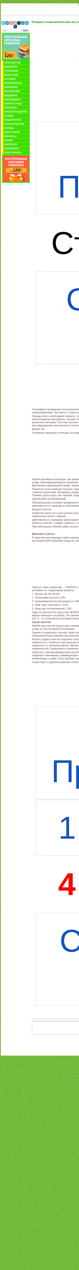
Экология (10, 144)
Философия (12, 132)
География (11, 71)
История (9, 79)
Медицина (11, 95)
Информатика (13, 83)
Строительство (14, 124)
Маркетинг (11, 87)
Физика (9, 128)
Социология (12, 120)
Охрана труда (13, 103)
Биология (10, 67)
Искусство (11, 75)
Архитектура (12, 63)
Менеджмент (12, 99)
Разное (9, 116)
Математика (12, 91)
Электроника (12, 152)
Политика (10, 108)
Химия (8, 140)
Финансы (10, 136)
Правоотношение (15, 112)
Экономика (11, 148)
